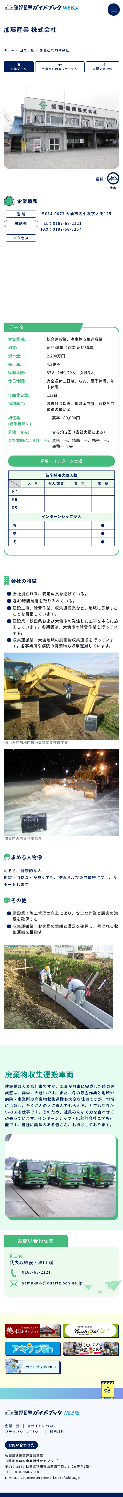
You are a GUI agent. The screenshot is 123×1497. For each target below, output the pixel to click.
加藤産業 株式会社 (54, 50)
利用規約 (57, 1431)
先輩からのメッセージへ (60, 69)
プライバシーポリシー (23, 1431)
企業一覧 (27, 50)
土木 (113, 181)
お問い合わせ (102, 68)
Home (9, 50)
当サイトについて (42, 1425)
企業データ (19, 69)
